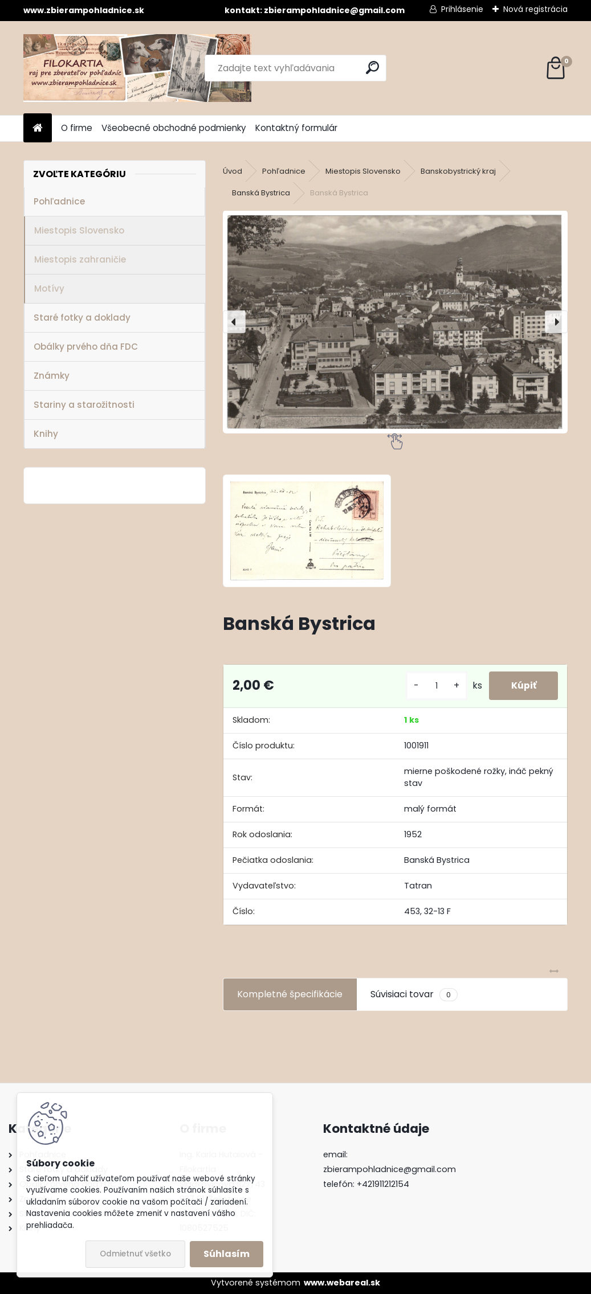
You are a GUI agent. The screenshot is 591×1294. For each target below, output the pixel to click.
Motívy (49, 288)
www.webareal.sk (342, 1282)
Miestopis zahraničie (80, 259)
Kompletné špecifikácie (290, 994)
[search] (372, 67)
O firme (76, 128)
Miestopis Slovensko (79, 230)
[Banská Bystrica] (395, 322)
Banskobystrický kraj (458, 171)
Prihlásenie (462, 9)
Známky (52, 376)
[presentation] (234, 321)
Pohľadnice (59, 201)
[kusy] (434, 686)
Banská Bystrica (261, 192)
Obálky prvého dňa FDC (86, 347)
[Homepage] (37, 128)
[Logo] (137, 68)
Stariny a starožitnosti (84, 405)
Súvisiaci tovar (414, 994)
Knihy (46, 434)
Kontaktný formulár (296, 128)
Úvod (232, 171)
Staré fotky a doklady (82, 318)
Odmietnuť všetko (135, 1253)
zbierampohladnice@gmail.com (389, 1169)
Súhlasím (226, 1253)
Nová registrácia (535, 9)
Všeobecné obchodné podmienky (173, 128)
